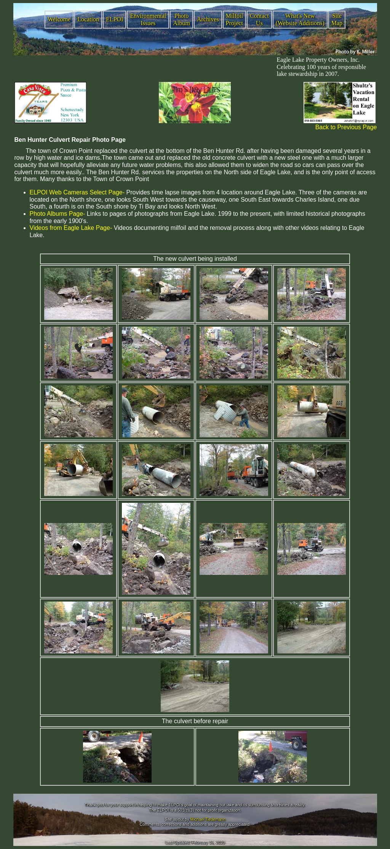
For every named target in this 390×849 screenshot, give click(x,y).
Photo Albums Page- (57, 213)
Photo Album (181, 19)
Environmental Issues (148, 19)
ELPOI (114, 19)
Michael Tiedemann (207, 819)
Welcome (59, 19)
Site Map (336, 19)
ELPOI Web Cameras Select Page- (77, 192)
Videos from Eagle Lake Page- (71, 228)
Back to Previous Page (346, 127)
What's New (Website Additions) (300, 19)
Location (88, 19)
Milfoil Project (234, 19)
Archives (208, 19)
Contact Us (259, 19)
